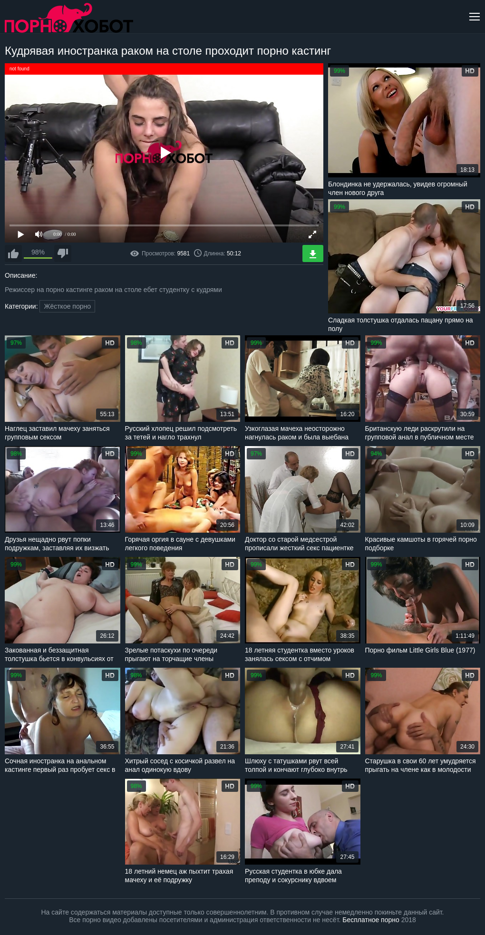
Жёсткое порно (67, 306)
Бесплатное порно (370, 920)
